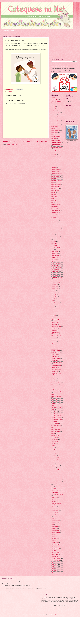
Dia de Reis (53, 226)
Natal (52, 409)
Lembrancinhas (54, 360)
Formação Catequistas (55, 282)
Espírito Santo (54, 259)
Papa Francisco (54, 439)
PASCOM (53, 449)
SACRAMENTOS (55, 510)
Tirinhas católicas (55, 552)
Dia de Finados (54, 224)
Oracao (52, 427)
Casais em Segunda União (56, 156)
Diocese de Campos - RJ (56, 238)
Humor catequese (55, 312)
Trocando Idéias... (55, 554)
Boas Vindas (54, 138)
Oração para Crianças (55, 431)
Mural (52, 405)
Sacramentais (54, 508)
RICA (52, 499)
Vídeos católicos (54, 566)
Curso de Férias (54, 206)
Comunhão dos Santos (56, 184)
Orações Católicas (55, 435)
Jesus (52, 345)
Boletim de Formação (55, 140)
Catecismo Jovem (55, 160)
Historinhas (53, 310)
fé (51, 273)
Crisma (52, 198)
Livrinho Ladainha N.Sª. (56, 369)
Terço (52, 546)
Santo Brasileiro (54, 522)
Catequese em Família (56, 164)
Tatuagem (53, 536)
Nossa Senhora (54, 411)
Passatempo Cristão (55, 451)
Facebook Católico (55, 271)
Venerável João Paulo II (56, 558)
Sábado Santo (54, 506)
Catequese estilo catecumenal (54, 166)
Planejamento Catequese (56, 457)
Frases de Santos (54, 288)
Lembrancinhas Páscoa (56, 365)
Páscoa (52, 447)
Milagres (53, 389)
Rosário (53, 501)
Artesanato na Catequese (56, 116)
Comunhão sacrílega (55, 186)
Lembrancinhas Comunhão (56, 362)
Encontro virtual (54, 253)
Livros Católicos (54, 371)
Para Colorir (53, 443)
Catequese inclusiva (55, 169)
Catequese (53, 162)
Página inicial (26, 141)
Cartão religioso (54, 152)
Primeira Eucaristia (55, 465)
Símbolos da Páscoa (55, 532)
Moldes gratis (54, 399)
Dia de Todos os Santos (56, 228)
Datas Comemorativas (55, 210)
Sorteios (53, 534)
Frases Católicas (54, 284)
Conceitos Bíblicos (55, 188)
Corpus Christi (54, 196)
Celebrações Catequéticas (56, 180)
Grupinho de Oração (55, 302)
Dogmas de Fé (54, 245)
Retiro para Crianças (55, 490)
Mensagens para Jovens (56, 382)
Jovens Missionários (55, 352)
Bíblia (52, 134)
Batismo (53, 128)
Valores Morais (54, 556)
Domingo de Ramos (55, 247)
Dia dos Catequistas (55, 230)
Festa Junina (54, 280)
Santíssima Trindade (55, 520)
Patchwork (53, 453)
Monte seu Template (55, 403)
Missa (52, 394)
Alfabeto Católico (55, 99)
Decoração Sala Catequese (56, 214)
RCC (52, 486)
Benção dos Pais (54, 132)
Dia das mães (54, 222)
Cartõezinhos (54, 154)
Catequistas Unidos (55, 176)
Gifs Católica (54, 294)
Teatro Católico (54, 538)
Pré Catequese (54, 461)
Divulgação (53, 241)
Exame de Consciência (56, 267)
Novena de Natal (54, 421)
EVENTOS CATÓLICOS (56, 265)
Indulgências (54, 330)
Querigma (53, 475)
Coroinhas (53, 194)
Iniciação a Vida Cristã (56, 339)
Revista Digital (54, 497)
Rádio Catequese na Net (56, 481)
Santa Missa (53, 518)
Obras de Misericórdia (56, 425)
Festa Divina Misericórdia (56, 277)
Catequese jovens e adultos (56, 173)
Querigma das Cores (55, 477)
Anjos (52, 104)
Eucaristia (53, 261)
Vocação (53, 568)
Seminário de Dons (55, 530)
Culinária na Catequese (56, 204)
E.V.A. (52, 249)
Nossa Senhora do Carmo (56, 413)
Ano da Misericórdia (55, 108)
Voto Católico (54, 570)
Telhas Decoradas (55, 542)
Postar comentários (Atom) (11, 144)
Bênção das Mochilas (55, 130)
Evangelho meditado (55, 263)
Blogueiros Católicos (55, 136)
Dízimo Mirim (54, 243)
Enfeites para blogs (55, 255)
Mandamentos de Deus (56, 376)
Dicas (52, 234)
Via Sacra (53, 562)
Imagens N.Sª (54, 324)
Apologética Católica (55, 112)
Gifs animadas (54, 292)
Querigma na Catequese (56, 479)
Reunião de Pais (54, 492)
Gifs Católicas (54, 296)
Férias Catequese (54, 275)
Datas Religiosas (54, 212)
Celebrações (53, 178)
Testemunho (53, 550)
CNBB (52, 182)
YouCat (53, 572)
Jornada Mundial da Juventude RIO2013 (55, 350)
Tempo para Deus (55, 544)
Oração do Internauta (55, 429)
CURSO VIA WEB (55, 208)
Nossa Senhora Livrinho (56, 415)
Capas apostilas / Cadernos (56, 147)
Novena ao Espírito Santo (56, 419)
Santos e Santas (54, 526)
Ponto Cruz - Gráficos (55, 459)
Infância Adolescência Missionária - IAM (55, 333)
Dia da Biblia (54, 217)
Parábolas (53, 445)
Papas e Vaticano (54, 441)
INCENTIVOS (54, 328)
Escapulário (53, 257)
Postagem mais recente (9, 141)
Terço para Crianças (55, 548)
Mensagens (53, 380)
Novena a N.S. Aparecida (56, 417)
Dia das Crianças (54, 220)
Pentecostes (53, 455)
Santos (52, 524)
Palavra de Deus (54, 437)
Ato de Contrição (54, 126)
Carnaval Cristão (54, 150)
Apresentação (54, 114)
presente (53, 463)
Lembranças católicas (55, 358)
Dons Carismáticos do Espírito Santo (60, 66)
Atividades (53, 122)
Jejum (52, 343)
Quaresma (10, 91)
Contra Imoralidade (55, 190)
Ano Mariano (54, 110)
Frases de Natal (54, 286)
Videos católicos (54, 564)
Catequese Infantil (55, 171)
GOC (52, 300)
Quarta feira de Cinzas (56, 473)
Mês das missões (54, 384)
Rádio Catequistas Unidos (56, 483)
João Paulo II (54, 347)
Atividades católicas (55, 124)
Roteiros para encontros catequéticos (56, 504)
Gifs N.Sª (53, 298)
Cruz (52, 202)
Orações (53, 433)
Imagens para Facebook (56, 326)
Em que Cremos (54, 251)
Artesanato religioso (55, 120)
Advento (53, 97)
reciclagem (53, 488)
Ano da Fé (53, 106)
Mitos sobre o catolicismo (56, 396)
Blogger (55, 614)
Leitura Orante (54, 356)
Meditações (53, 378)
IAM (52, 317)
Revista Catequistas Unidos (57, 494)
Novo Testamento (55, 423)
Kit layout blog (54, 354)
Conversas (53, 192)
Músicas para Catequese (56, 407)
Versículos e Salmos (55, 560)
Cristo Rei (53, 200)
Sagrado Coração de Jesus (56, 514)
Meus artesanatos (54, 387)
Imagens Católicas (55, 322)
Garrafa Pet (53, 290)
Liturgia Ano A (54, 367)
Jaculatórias (53, 341)
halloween (53, 308)
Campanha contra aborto (56, 142)
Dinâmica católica (55, 236)
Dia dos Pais (54, 232)
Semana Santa (54, 528)
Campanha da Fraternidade (56, 144)
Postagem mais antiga (42, 141)
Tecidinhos (53, 540)
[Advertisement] (64, 46)
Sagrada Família (54, 512)
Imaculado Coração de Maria (57, 319)
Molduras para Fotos (55, 401)
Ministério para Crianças (56, 391)
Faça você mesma (55, 269)
